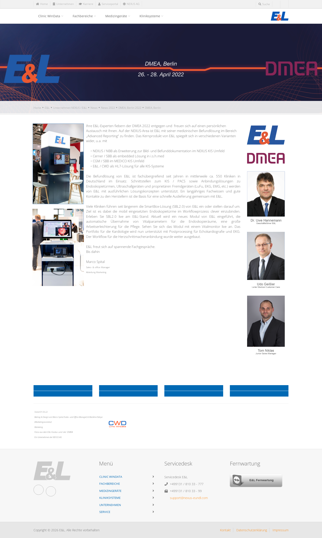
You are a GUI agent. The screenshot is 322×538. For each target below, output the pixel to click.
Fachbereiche (83, 16)
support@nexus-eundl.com (189, 498)
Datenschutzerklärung (251, 530)
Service (104, 512)
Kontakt (225, 530)
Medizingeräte (116, 16)
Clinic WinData (49, 16)
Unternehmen (110, 505)
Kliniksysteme (150, 16)
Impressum (280, 530)
